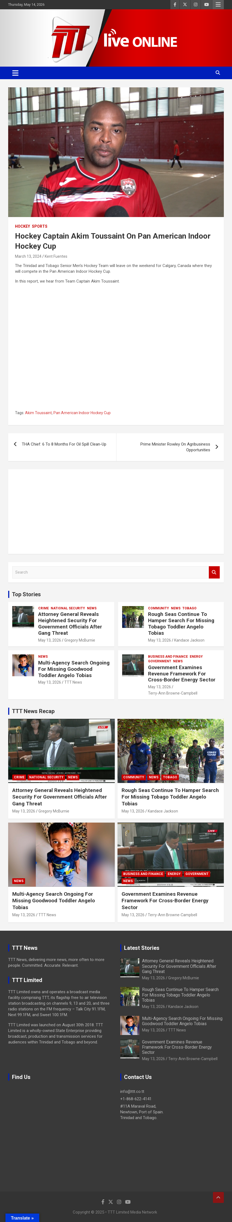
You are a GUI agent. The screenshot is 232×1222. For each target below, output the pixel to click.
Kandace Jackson (189, 640)
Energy (196, 657)
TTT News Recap (33, 711)
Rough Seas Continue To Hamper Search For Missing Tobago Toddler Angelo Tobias (181, 623)
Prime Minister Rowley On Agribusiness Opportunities (175, 447)
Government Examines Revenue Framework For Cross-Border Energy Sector (181, 673)
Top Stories (26, 594)
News (92, 608)
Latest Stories (141, 948)
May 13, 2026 (49, 640)
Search (214, 572)
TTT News (73, 682)
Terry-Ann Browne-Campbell (172, 693)
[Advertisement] (116, 511)
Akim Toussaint (38, 413)
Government (159, 661)
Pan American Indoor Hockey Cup (82, 413)
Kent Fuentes (56, 256)
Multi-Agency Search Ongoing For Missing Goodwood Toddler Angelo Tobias (74, 669)
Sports (39, 226)
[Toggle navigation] (15, 73)
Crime (43, 608)
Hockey (22, 226)
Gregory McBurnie (79, 640)
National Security (68, 608)
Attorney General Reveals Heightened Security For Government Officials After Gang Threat (70, 623)
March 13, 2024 (28, 256)
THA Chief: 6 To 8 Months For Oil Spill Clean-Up (64, 444)
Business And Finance (168, 657)
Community (158, 608)
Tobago (189, 608)
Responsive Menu (218, 4)
